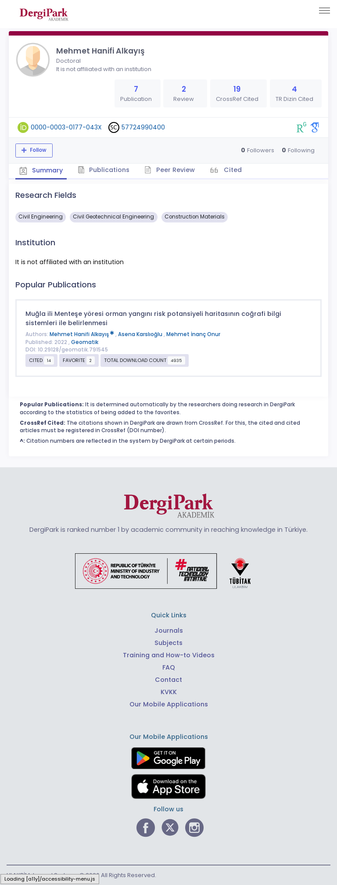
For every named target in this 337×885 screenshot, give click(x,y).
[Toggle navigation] (324, 10)
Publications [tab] (105, 169)
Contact (168, 679)
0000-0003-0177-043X (66, 127)
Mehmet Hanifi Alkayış (82, 333)
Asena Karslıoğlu (141, 333)
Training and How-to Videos (169, 655)
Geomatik (84, 341)
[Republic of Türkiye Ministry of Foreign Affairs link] (168, 570)
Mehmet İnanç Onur (193, 333)
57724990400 (143, 127)
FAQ (168, 667)
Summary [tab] (41, 170)
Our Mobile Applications (168, 703)
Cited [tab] (234, 169)
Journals (168, 630)
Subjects (168, 642)
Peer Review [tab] (171, 169)
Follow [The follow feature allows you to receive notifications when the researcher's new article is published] (38, 150)
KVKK (169, 691)
